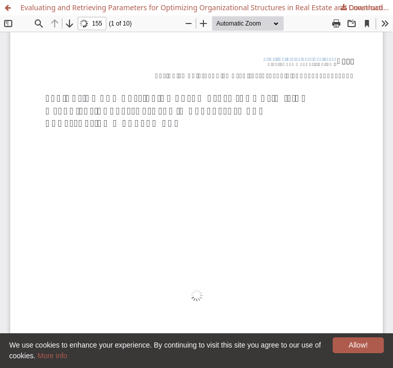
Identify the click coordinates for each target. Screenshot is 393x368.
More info (52, 356)
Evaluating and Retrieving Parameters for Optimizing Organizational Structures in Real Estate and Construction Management (206, 7)
